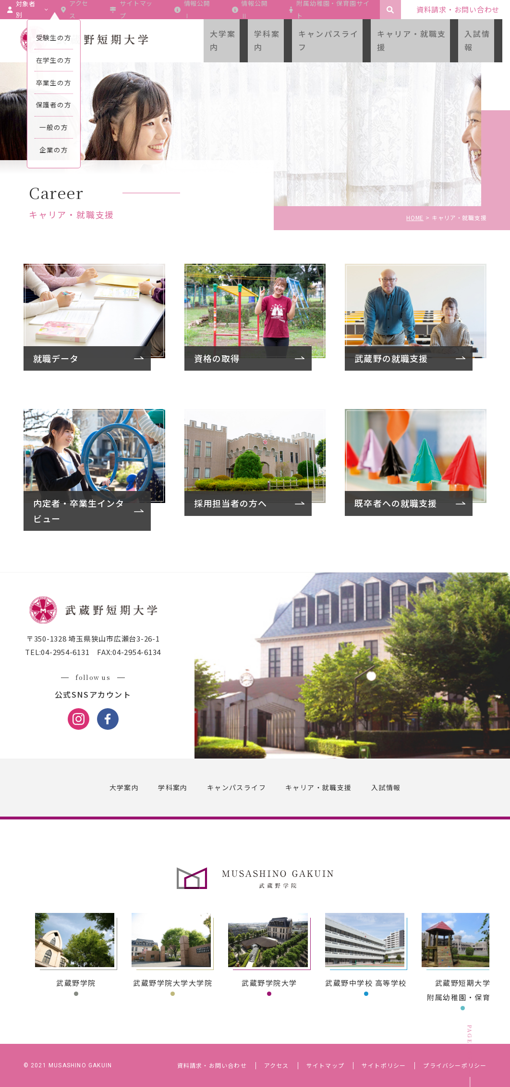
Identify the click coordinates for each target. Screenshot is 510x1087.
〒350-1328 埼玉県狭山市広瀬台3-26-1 (98, 640)
